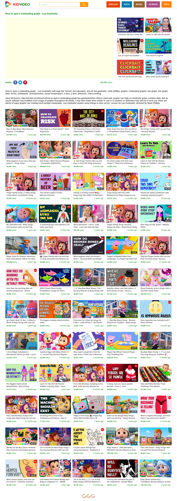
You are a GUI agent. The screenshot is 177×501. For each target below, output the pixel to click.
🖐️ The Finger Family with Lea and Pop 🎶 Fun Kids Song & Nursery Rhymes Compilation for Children (87, 163)
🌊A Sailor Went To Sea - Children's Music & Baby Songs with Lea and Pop (21, 322)
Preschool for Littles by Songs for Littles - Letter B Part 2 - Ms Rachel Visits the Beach (87, 322)
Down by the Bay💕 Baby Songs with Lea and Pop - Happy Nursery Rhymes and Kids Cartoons (121, 418)
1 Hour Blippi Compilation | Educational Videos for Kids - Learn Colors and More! (21, 354)
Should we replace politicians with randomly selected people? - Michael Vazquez (155, 195)
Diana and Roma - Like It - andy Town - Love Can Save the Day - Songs (86, 227)
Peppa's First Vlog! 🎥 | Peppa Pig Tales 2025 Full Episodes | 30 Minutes (87, 418)
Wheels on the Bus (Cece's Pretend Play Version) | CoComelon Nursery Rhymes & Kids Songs (20, 450)
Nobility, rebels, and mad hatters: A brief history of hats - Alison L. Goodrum (121, 290)
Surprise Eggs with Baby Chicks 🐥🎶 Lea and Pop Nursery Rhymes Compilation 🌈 (54, 354)
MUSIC (139, 4)
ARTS (166, 4)
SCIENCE (153, 4)
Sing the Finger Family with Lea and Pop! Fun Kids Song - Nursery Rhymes (155, 258)
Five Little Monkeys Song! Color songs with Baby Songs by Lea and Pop (20, 418)
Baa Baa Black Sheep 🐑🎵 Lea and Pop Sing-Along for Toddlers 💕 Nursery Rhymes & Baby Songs (155, 354)
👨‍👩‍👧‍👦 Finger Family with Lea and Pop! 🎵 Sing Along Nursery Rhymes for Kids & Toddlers (54, 258)
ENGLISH (113, 4)
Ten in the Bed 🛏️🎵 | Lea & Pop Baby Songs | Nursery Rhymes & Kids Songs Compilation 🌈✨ (87, 481)
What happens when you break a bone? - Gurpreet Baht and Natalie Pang (87, 258)
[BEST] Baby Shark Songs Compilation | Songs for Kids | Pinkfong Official (52, 290)
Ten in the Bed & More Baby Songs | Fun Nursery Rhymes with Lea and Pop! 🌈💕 (55, 450)
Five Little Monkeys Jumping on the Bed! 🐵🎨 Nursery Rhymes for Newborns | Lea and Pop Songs (88, 386)
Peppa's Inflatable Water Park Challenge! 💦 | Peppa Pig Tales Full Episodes (122, 258)
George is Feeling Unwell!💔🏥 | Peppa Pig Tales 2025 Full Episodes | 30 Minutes (88, 195)
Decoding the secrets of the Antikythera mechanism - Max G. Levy (53, 418)
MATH (127, 4)
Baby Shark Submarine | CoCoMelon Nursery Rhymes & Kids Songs (155, 481)
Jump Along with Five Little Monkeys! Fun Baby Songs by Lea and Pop (121, 195)
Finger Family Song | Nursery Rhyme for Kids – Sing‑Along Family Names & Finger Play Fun (122, 227)
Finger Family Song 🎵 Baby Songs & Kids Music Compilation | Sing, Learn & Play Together (21, 195)
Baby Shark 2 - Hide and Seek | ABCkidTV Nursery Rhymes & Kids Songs (121, 450)
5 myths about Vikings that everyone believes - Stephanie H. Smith (87, 450)
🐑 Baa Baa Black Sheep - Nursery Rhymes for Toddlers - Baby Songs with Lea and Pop (121, 322)
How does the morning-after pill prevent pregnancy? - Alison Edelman (19, 290)
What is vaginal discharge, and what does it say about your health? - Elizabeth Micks (155, 418)
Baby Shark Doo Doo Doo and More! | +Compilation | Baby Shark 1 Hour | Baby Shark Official (122, 131)
